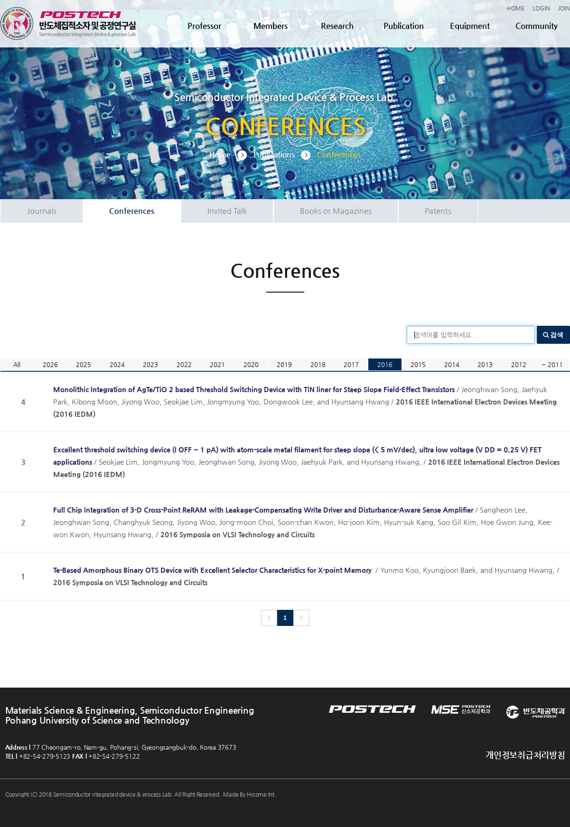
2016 (384, 364)
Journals (41, 210)
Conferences (131, 210)
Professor (204, 25)
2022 (184, 364)
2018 (318, 364)
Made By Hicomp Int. (249, 794)
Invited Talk (227, 210)
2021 (217, 364)
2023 (150, 364)
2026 (50, 364)
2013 (485, 364)
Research (337, 25)
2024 (117, 364)
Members (270, 25)
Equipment (470, 25)
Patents (438, 210)
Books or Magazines (336, 210)
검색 (556, 335)
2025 (83, 364)
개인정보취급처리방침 (525, 755)
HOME (515, 8)
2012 (518, 364)
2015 (418, 364)
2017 (351, 364)
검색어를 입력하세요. (443, 335)
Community (536, 25)
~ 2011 (552, 364)
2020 (251, 364)
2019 (284, 364)
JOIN (564, 8)
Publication (403, 25)
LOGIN (541, 8)
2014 (451, 364)
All (16, 364)
